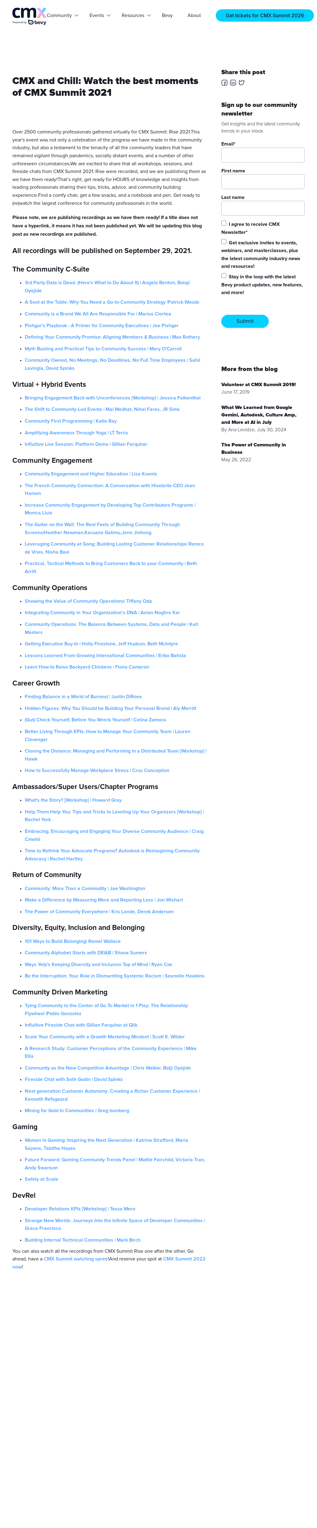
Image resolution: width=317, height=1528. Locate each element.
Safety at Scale (41, 1179)
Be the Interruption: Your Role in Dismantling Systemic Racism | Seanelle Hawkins (115, 975)
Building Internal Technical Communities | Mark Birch (83, 1240)
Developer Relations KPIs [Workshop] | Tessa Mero (80, 1208)
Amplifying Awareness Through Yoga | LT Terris (76, 432)
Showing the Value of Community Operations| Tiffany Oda (88, 601)
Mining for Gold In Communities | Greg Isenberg (77, 1110)
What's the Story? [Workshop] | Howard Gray (73, 800)
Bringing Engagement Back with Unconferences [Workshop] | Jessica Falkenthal (113, 397)
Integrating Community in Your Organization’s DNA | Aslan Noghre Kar (102, 612)
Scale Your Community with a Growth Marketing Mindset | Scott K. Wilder (105, 1036)
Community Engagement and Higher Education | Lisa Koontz (91, 473)
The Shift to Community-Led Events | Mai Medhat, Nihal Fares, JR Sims (102, 409)
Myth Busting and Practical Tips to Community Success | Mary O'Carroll (103, 348)
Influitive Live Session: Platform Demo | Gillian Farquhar (86, 444)
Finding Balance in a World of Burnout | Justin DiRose (83, 696)
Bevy (167, 15)
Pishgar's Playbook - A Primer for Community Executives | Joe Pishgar (102, 325)
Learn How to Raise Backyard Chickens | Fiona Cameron (87, 667)
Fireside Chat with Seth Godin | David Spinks (74, 1079)
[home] (29, 16)
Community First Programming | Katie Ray (71, 421)
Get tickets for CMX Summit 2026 (265, 15)
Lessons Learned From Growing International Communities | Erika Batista (105, 655)
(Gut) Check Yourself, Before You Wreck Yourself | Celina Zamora (95, 719)
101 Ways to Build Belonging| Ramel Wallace (73, 941)
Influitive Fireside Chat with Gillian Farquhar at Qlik (81, 1025)
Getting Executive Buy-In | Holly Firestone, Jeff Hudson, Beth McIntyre (101, 643)
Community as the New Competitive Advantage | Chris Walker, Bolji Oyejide (108, 1068)
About (194, 15)
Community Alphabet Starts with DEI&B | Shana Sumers (86, 952)
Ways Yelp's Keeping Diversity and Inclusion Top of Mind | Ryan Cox (98, 964)
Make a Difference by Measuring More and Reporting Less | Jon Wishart (104, 899)
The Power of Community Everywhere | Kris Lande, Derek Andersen (99, 911)
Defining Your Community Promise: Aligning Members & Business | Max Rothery (112, 337)
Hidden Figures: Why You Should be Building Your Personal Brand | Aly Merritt (110, 708)
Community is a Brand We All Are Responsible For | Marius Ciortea (98, 313)
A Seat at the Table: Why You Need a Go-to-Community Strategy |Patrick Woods (112, 302)
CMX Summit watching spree (76, 1258)
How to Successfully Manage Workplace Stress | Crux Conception (97, 770)
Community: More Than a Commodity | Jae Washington (85, 888)
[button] (61, 15)
